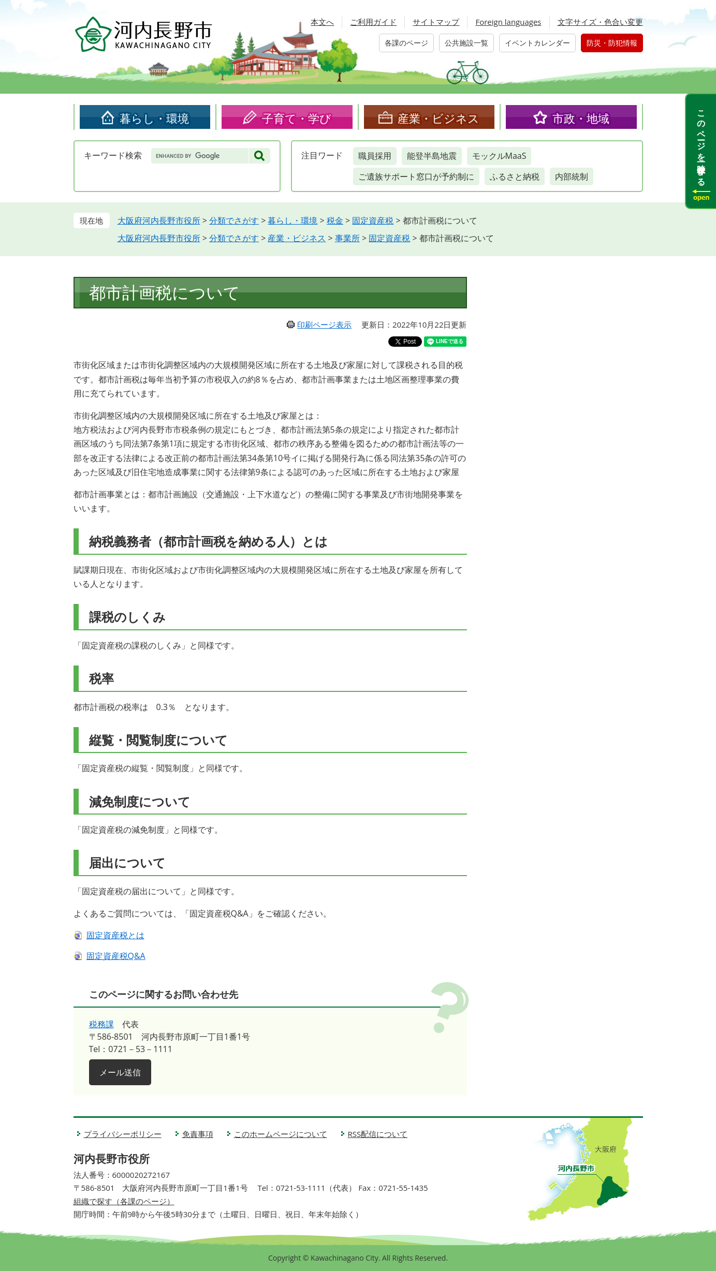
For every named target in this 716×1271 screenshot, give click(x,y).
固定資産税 (372, 220)
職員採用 (374, 155)
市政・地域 (580, 118)
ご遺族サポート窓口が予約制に (416, 176)
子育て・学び (296, 118)
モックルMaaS (499, 155)
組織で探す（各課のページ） (124, 1201)
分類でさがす (234, 220)
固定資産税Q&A (115, 956)
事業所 (347, 238)
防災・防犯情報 (612, 43)
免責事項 (197, 1134)
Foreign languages (508, 22)
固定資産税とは (115, 935)
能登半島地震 (432, 155)
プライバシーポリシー (123, 1134)
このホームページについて (280, 1134)
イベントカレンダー (537, 43)
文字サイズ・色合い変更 (600, 22)
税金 (335, 220)
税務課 (101, 1024)
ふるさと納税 (514, 176)
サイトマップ (436, 22)
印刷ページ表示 (324, 324)
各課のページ (406, 43)
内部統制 (571, 176)
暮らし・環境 (154, 118)
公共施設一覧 (466, 43)
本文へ (322, 22)
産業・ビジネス (438, 118)
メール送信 (120, 1072)
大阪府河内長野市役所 (159, 220)
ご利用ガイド (373, 22)
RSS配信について (378, 1134)
